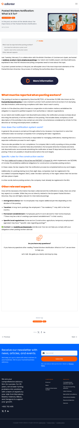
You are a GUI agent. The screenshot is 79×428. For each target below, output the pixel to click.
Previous (7, 337)
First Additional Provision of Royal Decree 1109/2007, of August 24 (28, 160)
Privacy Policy (51, 423)
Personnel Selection (68, 400)
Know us (48, 382)
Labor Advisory (67, 391)
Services (65, 403)
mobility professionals (23, 227)
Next (73, 337)
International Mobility (69, 397)
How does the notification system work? (15, 47)
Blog (13, 18)
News (47, 385)
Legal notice (42, 423)
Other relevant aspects (10, 52)
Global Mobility (6, 18)
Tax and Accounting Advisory (69, 387)
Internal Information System (51, 389)
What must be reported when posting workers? (18, 45)
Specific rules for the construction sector (16, 50)
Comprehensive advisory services (68, 383)
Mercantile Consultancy (70, 394)
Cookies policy (60, 423)
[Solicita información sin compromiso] (39, 283)
